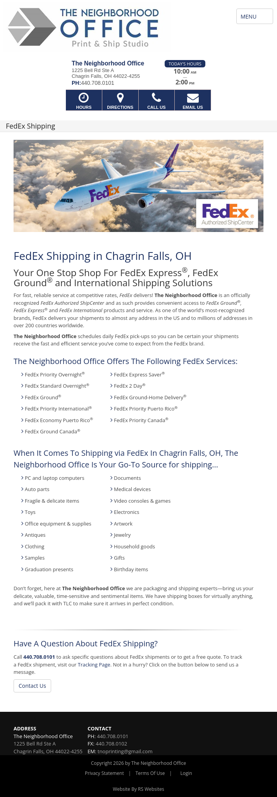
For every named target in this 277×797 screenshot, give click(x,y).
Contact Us (32, 685)
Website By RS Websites (138, 789)
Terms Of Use (150, 773)
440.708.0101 (39, 656)
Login (186, 773)
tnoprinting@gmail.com (125, 751)
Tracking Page (94, 664)
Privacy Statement (104, 773)
